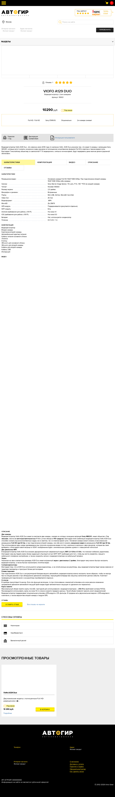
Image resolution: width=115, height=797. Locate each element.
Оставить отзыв (12, 604)
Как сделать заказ (77, 772)
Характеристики (12, 162)
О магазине (74, 762)
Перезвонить (105, 30)
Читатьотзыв (105, 12)
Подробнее (7, 713)
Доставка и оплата (77, 764)
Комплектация (44, 162)
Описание (93, 162)
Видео (72, 162)
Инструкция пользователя (65, 138)
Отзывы (8, 168)
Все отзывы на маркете (36, 604)
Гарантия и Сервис (77, 767)
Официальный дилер (78, 769)
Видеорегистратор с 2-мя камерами (57, 94)
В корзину (45, 709)
